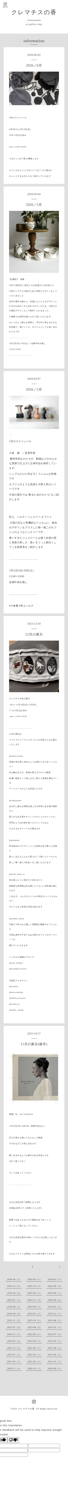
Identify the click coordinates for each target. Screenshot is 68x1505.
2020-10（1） (34, 1368)
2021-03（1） (14, 1361)
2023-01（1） (55, 1327)
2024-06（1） (35, 1306)
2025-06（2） (14, 1293)
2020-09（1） (55, 1368)
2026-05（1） (35, 1279)
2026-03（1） (55, 1279)
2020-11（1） (14, 1368)
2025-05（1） (35, 1293)
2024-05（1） (55, 1306)
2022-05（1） (14, 1341)
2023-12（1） (55, 1313)
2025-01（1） (14, 1300)
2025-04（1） (55, 1293)
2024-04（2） (14, 1313)
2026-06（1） (14, 1279)
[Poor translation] (13, 1440)
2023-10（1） (34, 1320)
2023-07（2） (14, 1327)
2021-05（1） (35, 1354)
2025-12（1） (14, 1286)
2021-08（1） (55, 1348)
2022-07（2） (55, 1334)
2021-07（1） (14, 1354)
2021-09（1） (34, 1348)
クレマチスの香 (34, 12)
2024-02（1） (35, 1313)
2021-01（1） (55, 1361)
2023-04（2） (35, 1327)
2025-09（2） (55, 1286)
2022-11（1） (14, 1334)
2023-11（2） (14, 1320)
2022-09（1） (34, 1334)
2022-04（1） (35, 1341)
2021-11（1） (14, 1348)
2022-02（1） (55, 1341)
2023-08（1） (55, 1320)
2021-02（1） (35, 1361)
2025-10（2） (35, 1286)
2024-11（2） (35, 1300)
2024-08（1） (14, 1306)
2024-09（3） (55, 1300)
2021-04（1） (55, 1354)
